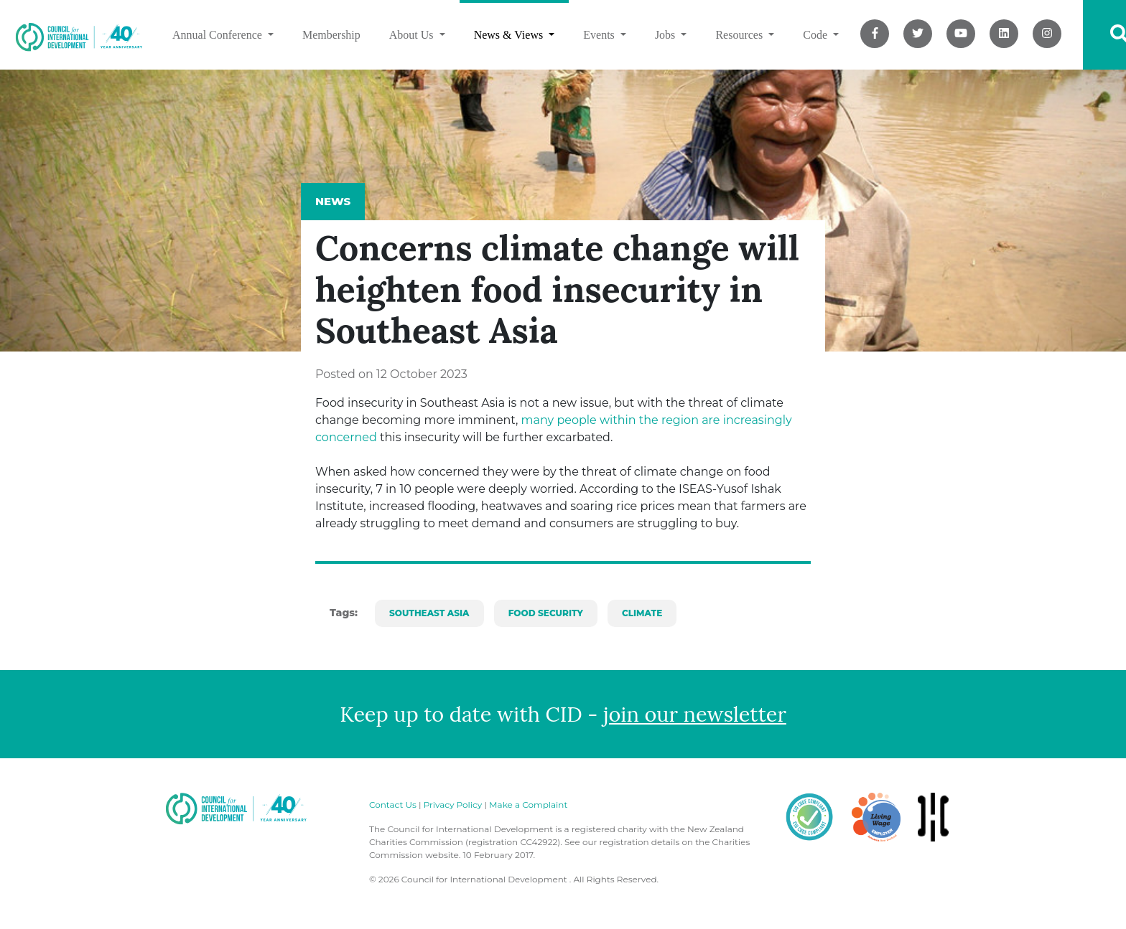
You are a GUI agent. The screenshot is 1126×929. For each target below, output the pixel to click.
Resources (740, 35)
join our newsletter (694, 714)
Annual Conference (218, 35)
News (332, 201)
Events (600, 35)
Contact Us (393, 804)
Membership (331, 35)
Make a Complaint (528, 804)
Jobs (666, 35)
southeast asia (429, 613)
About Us (413, 35)
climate (642, 613)
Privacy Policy (453, 804)
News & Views (510, 35)
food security (545, 613)
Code (816, 35)
